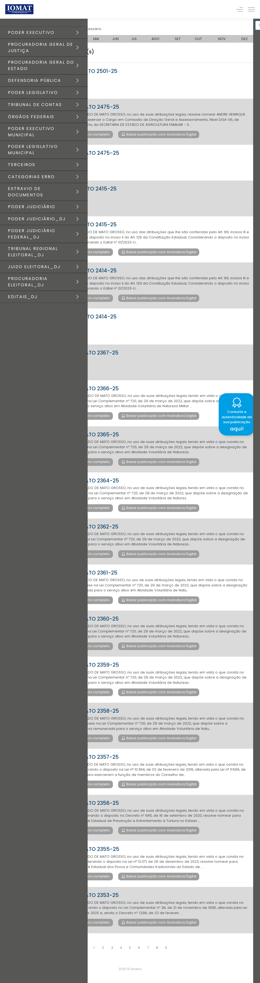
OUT (198, 38)
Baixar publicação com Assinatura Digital (161, 134)
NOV (222, 38)
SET (178, 38)
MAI (96, 38)
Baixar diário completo (90, 134)
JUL (134, 38)
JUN (115, 38)
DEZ (244, 38)
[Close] (256, 392)
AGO (155, 38)
